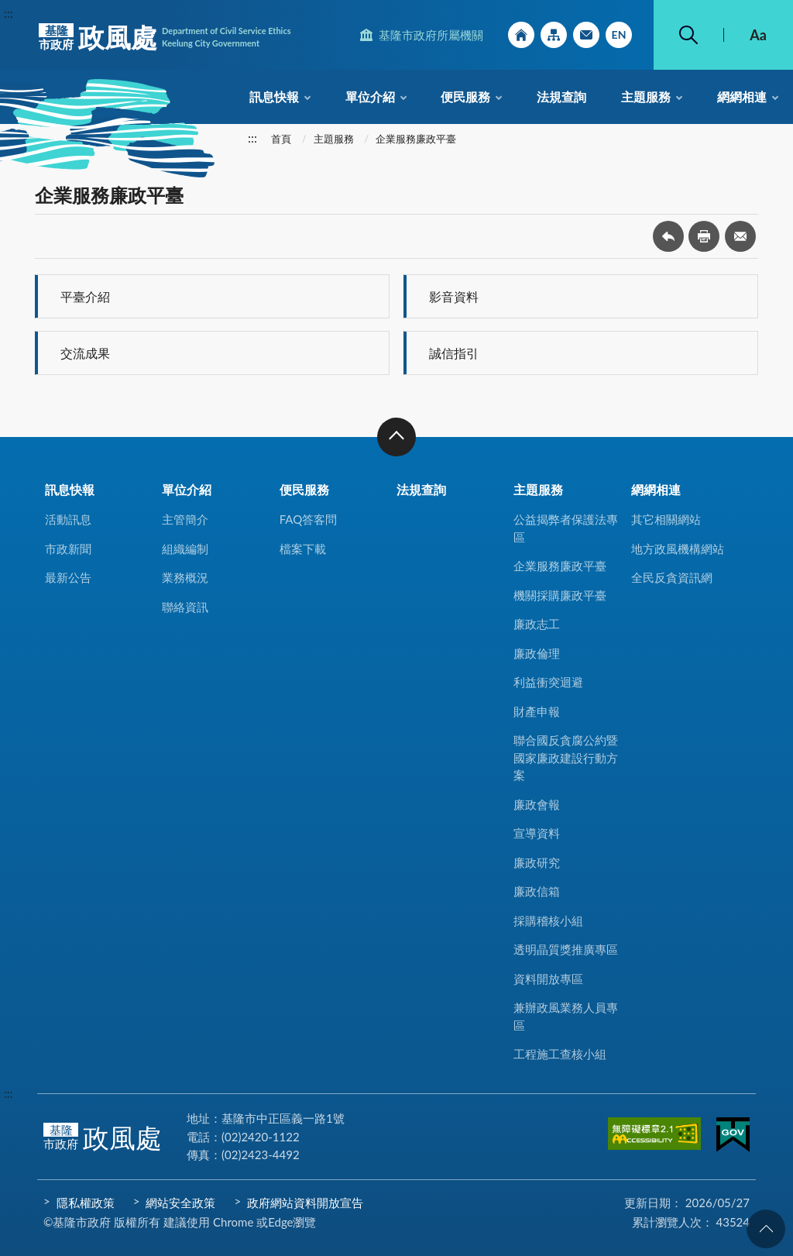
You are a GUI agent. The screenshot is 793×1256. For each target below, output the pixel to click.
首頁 (281, 138)
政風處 (165, 37)
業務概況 (185, 577)
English (619, 35)
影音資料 (454, 296)
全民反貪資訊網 (671, 577)
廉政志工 (536, 624)
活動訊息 (68, 519)
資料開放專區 (548, 979)
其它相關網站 (666, 519)
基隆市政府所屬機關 (431, 35)
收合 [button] (396, 437)
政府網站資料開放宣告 (305, 1203)
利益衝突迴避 (548, 682)
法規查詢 (561, 96)
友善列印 (703, 236)
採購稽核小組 (548, 920)
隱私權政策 (86, 1203)
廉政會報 (536, 804)
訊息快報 (274, 96)
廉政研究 (536, 862)
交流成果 (85, 353)
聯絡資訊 (185, 607)
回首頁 (521, 35)
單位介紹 (370, 96)
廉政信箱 (536, 891)
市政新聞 (68, 549)
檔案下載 (303, 549)
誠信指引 (454, 353)
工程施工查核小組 (559, 1054)
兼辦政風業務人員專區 (565, 1016)
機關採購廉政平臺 (559, 595)
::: (8, 12)
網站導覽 (554, 35)
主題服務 (646, 96)
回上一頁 (668, 236)
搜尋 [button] (688, 35)
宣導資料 (536, 833)
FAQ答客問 (309, 519)
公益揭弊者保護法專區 (565, 528)
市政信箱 (586, 35)
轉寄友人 (740, 236)
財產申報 (536, 711)
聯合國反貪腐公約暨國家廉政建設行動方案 (565, 757)
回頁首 (766, 1229)
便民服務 (465, 96)
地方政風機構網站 (677, 549)
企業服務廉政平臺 (416, 138)
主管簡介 (185, 519)
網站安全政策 (180, 1203)
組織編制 (185, 549)
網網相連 (742, 96)
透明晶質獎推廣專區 (565, 949)
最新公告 (68, 577)
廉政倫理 (536, 653)
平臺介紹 (85, 296)
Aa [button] (758, 35)
